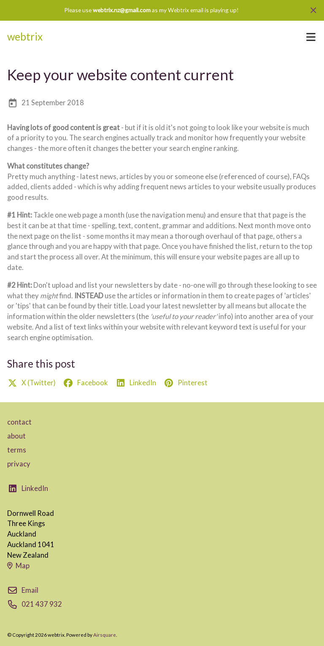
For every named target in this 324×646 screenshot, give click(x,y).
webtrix (25, 36)
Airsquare (104, 635)
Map (18, 566)
